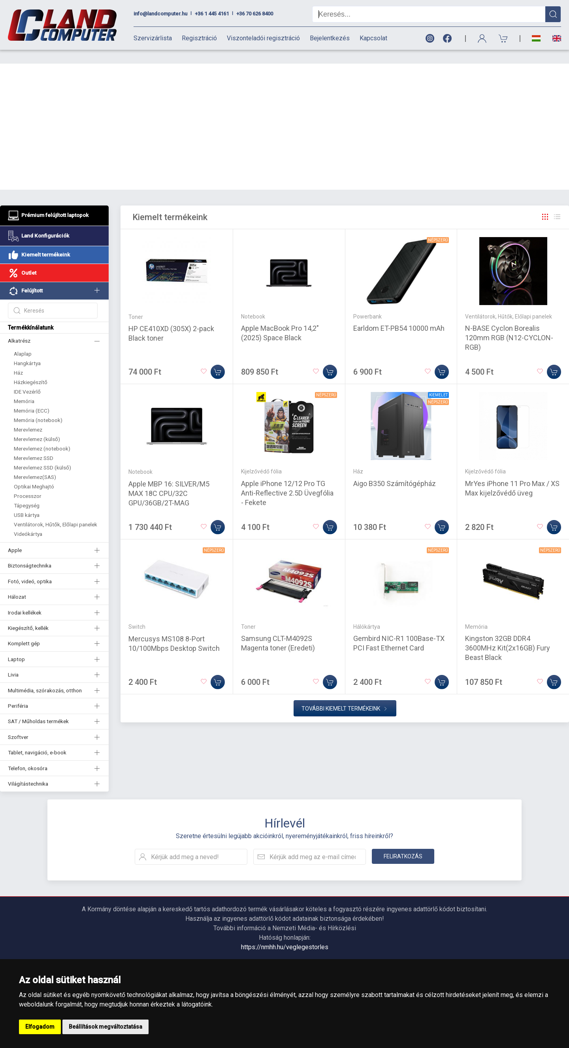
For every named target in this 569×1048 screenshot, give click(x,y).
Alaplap (23, 340)
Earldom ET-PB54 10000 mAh (399, 314)
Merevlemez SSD (33, 444)
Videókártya (28, 520)
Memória (24, 387)
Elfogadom (40, 1026)
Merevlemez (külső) (37, 425)
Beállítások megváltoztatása (105, 1026)
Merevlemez (28, 416)
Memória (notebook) (38, 406)
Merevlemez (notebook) (42, 435)
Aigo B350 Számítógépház (394, 470)
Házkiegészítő (30, 368)
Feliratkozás (403, 842)
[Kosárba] (218, 358)
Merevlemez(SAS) (35, 463)
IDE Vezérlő (27, 378)
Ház (18, 359)
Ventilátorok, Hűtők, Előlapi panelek (55, 510)
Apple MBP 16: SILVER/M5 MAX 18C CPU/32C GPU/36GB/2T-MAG (168, 479)
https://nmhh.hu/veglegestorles (284, 933)
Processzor (27, 482)
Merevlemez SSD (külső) (42, 453)
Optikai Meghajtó (34, 472)
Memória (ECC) (31, 397)
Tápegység (27, 491)
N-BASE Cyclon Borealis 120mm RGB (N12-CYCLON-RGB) (509, 323)
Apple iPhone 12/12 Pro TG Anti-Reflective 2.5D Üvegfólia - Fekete (287, 479)
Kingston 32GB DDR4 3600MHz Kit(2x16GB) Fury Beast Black (507, 634)
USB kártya (27, 501)
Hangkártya (27, 349)
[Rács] (545, 203)
